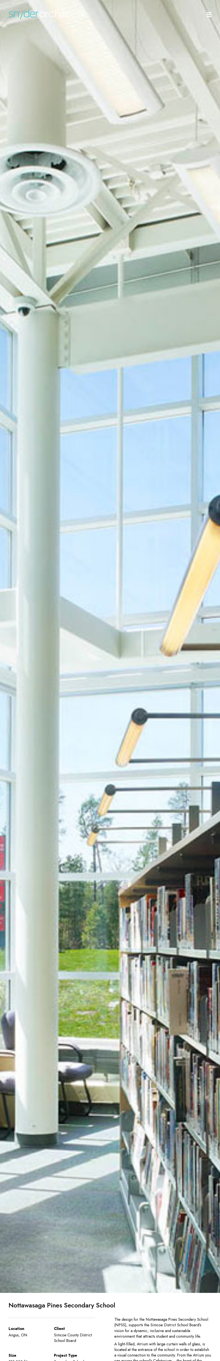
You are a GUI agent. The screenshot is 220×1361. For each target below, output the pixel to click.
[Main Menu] (209, 14)
